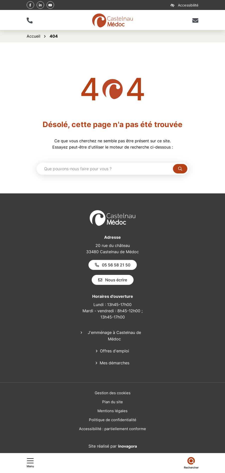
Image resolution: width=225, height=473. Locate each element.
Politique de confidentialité (112, 419)
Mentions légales (112, 410)
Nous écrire (112, 279)
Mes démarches (114, 362)
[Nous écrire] (195, 20)
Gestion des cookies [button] (113, 393)
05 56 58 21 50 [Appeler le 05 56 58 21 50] (112, 264)
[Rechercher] (191, 463)
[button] (30, 20)
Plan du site (112, 401)
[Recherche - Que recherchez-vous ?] (105, 169)
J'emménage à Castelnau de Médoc (114, 335)
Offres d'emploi (114, 350)
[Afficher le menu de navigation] (30, 463)
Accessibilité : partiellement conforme (112, 428)
